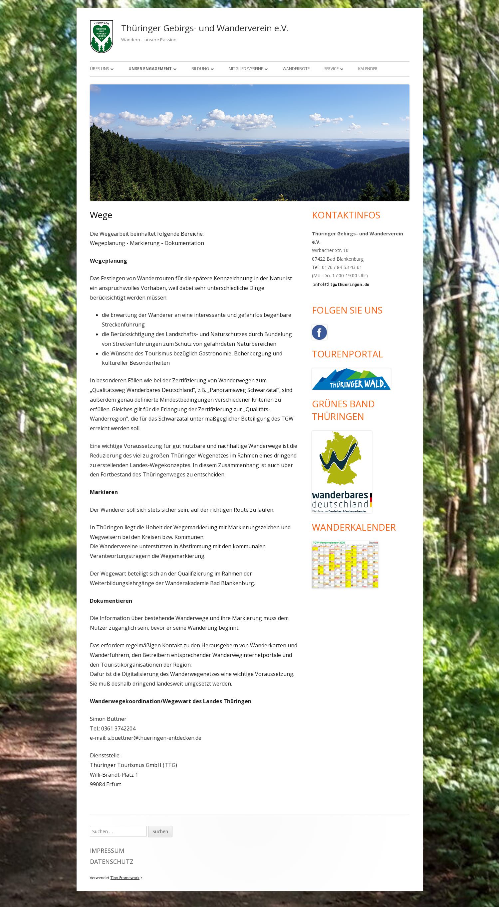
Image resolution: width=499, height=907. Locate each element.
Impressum (107, 850)
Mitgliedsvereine (246, 68)
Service (331, 68)
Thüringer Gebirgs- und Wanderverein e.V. (205, 28)
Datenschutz (111, 861)
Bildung (200, 68)
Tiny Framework (125, 878)
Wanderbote (296, 68)
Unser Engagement (150, 68)
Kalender (367, 68)
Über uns (99, 68)
